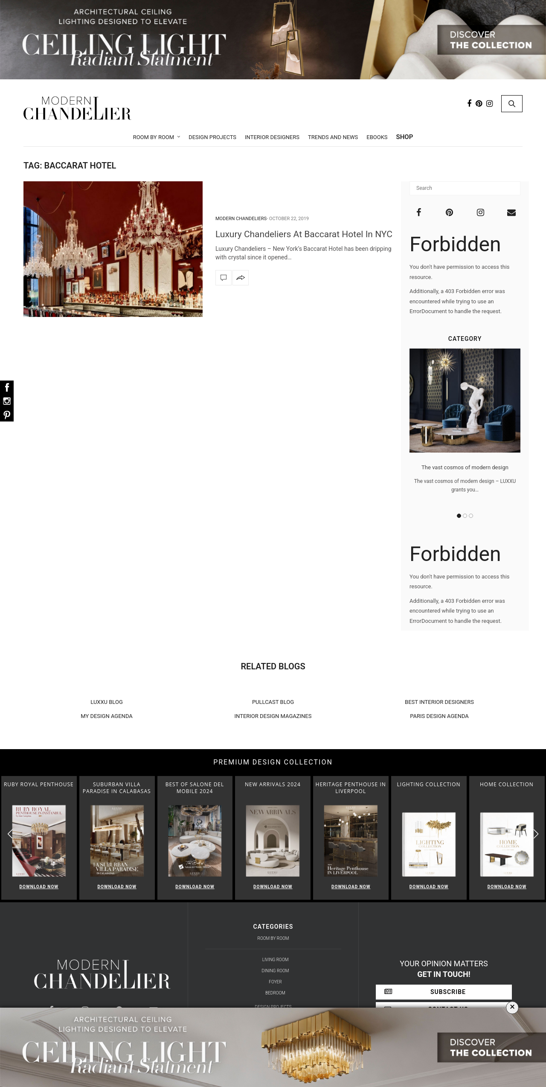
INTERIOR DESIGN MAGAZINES (273, 716)
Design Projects (212, 137)
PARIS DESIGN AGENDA (439, 716)
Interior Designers (272, 137)
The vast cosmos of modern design (464, 467)
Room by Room (153, 137)
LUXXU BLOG (106, 702)
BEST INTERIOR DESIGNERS (439, 702)
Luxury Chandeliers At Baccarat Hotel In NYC (303, 234)
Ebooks (376, 137)
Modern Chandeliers (241, 218)
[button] (536, 834)
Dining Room (275, 970)
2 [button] (465, 516)
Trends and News (333, 137)
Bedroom (275, 993)
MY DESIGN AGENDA (107, 716)
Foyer (275, 981)
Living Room (275, 959)
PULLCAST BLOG (273, 702)
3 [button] (471, 516)
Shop (404, 137)
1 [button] (459, 516)
